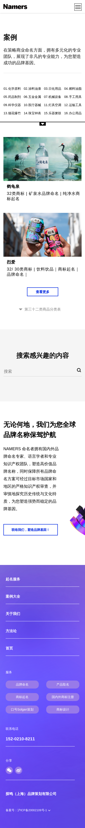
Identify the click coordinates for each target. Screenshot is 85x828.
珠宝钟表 (32, 113)
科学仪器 (12, 105)
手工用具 (72, 97)
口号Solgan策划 (22, 709)
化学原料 (12, 88)
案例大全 (13, 596)
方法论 (11, 631)
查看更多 (42, 292)
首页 (9, 648)
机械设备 (52, 97)
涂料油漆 (32, 88)
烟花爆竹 (12, 113)
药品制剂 (12, 97)
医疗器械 (32, 105)
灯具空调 (52, 105)
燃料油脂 (72, 88)
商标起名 (22, 697)
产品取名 (62, 684)
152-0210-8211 (20, 738)
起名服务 (13, 579)
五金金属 (32, 97)
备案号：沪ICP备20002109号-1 (26, 810)
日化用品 (52, 88)
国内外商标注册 (63, 697)
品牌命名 (22, 684)
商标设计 (62, 709)
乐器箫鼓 (52, 113)
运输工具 (72, 105)
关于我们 (13, 614)
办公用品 (72, 113)
